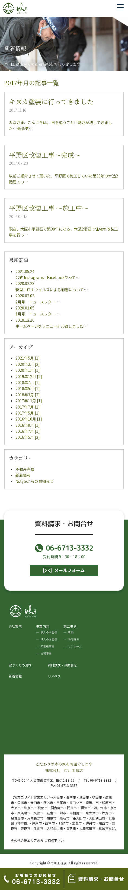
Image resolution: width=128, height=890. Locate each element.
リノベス (54, 676)
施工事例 (69, 626)
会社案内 (15, 626)
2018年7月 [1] (27, 382)
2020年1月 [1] (27, 370)
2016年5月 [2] (27, 437)
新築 (70, 632)
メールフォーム (64, 570)
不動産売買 (24, 469)
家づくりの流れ (20, 665)
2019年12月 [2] (28, 376)
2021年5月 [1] (27, 358)
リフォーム (75, 646)
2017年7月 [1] (27, 407)
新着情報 (23, 475)
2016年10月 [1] (28, 419)
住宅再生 (73, 639)
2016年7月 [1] (27, 431)
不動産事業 (47, 646)
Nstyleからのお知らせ (34, 481)
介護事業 (46, 653)
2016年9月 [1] (27, 425)
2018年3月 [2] (27, 394)
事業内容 (42, 626)
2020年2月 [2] (27, 364)
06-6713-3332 (64, 548)
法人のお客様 (49, 639)
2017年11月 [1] (28, 400)
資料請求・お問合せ (62, 665)
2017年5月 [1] (27, 413)
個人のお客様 (49, 632)
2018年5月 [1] (27, 388)
